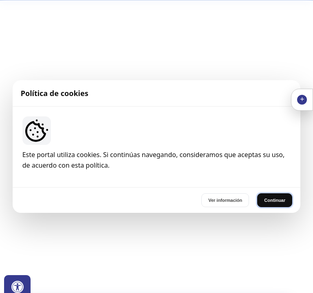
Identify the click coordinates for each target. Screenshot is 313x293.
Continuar (274, 200)
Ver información (225, 200)
